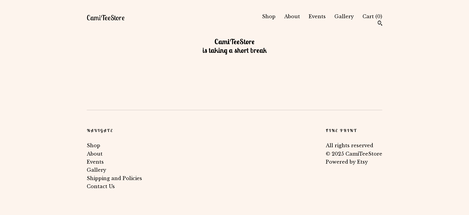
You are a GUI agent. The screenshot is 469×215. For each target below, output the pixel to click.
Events (317, 16)
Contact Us (101, 186)
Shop (268, 16)
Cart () (372, 16)
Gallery (344, 16)
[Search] (380, 24)
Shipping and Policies (114, 178)
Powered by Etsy (347, 162)
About (292, 16)
